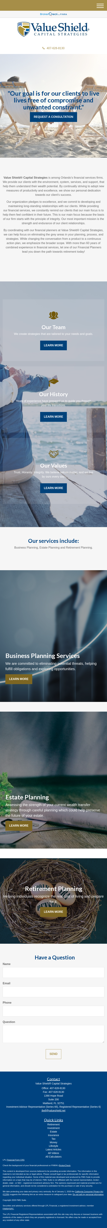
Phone (7, 1002)
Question (9, 1021)
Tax (54, 1138)
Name (7, 964)
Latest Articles (53, 1149)
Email (6, 983)
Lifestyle (53, 1146)
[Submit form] (53, 1054)
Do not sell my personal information (88, 1194)
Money (53, 1142)
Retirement (53, 1124)
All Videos (53, 1153)
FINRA (6, 1209)
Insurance (53, 1135)
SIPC (11, 1209)
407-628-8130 (53, 48)
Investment (53, 1128)
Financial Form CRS (15, 1160)
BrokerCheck (65, 1165)
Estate (53, 1131)
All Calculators (53, 1156)
